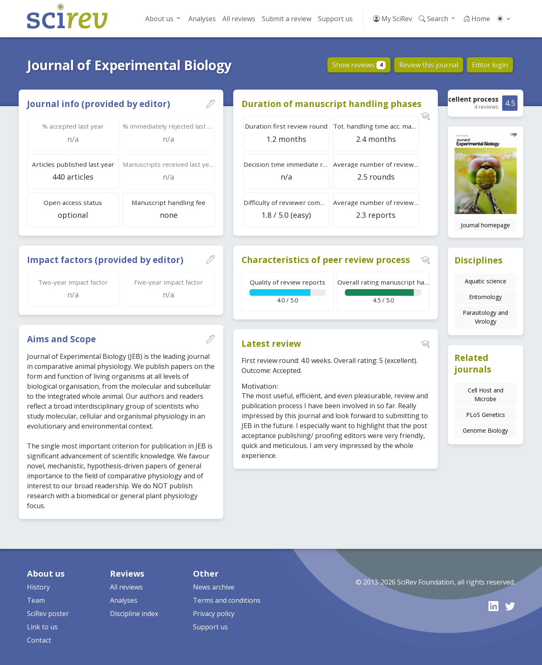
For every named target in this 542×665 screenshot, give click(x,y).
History (38, 587)
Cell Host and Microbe (485, 394)
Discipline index (134, 613)
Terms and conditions (227, 600)
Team (36, 600)
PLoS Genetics (485, 415)
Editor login (490, 64)
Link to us (42, 626)
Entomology (485, 297)
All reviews (238, 18)
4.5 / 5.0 (383, 291)
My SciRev (392, 18)
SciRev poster (48, 613)
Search (433, 18)
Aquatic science (485, 281)
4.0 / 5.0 (287, 291)
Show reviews (359, 64)
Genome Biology (485, 430)
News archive (213, 587)
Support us (335, 18)
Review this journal (428, 64)
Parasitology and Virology (485, 317)
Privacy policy (213, 613)
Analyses (202, 18)
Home (476, 18)
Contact (39, 640)
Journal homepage (485, 225)
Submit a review (286, 18)
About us (159, 18)
